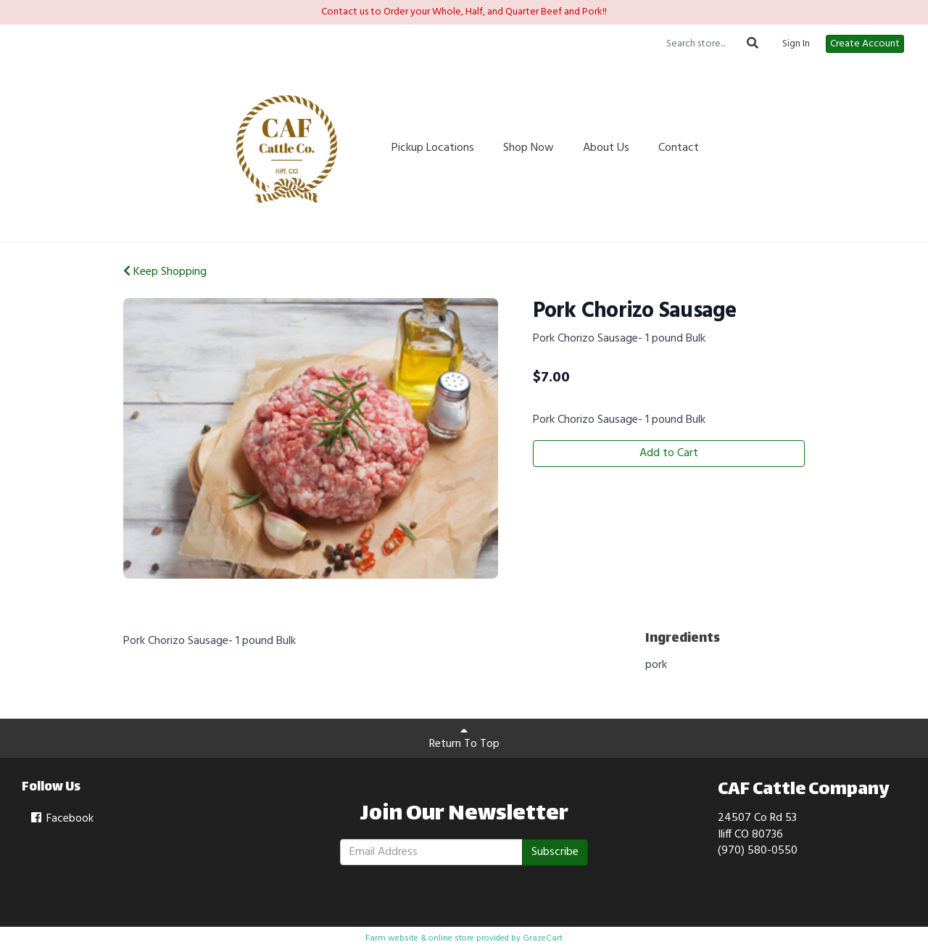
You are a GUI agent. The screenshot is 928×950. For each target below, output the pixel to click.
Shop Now (528, 148)
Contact (678, 148)
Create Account (865, 44)
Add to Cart (668, 453)
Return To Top (464, 738)
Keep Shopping (165, 272)
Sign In (796, 44)
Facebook (61, 818)
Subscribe (555, 852)
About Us (606, 148)
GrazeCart (543, 938)
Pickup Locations (433, 148)
